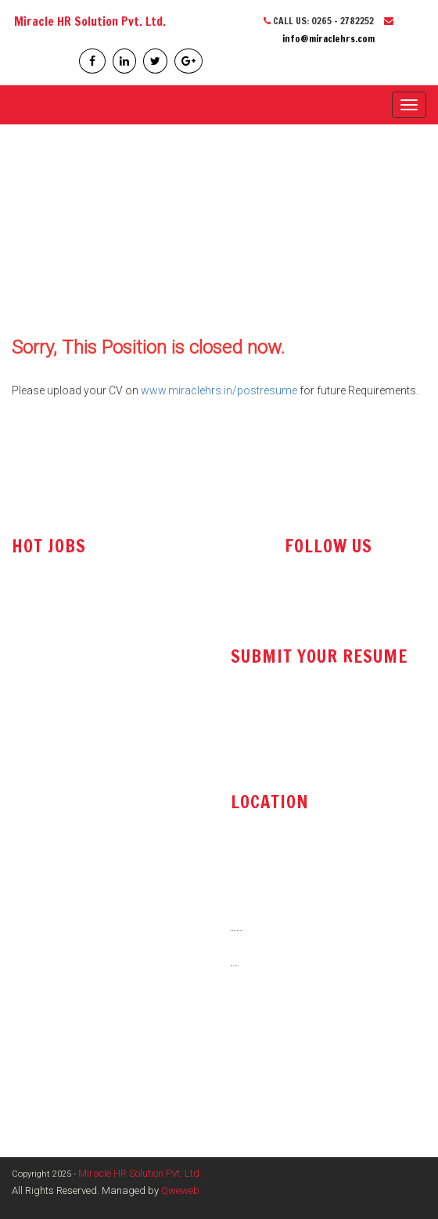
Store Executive (49, 786)
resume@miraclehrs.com (298, 719)
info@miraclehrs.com (328, 38)
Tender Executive (53, 755)
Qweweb (180, 1190)
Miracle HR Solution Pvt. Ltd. (140, 1173)
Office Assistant (51, 723)
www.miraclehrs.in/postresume (219, 390)
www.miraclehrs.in (281, 1069)
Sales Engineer (48, 691)
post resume (267, 759)
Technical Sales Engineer (73, 660)
